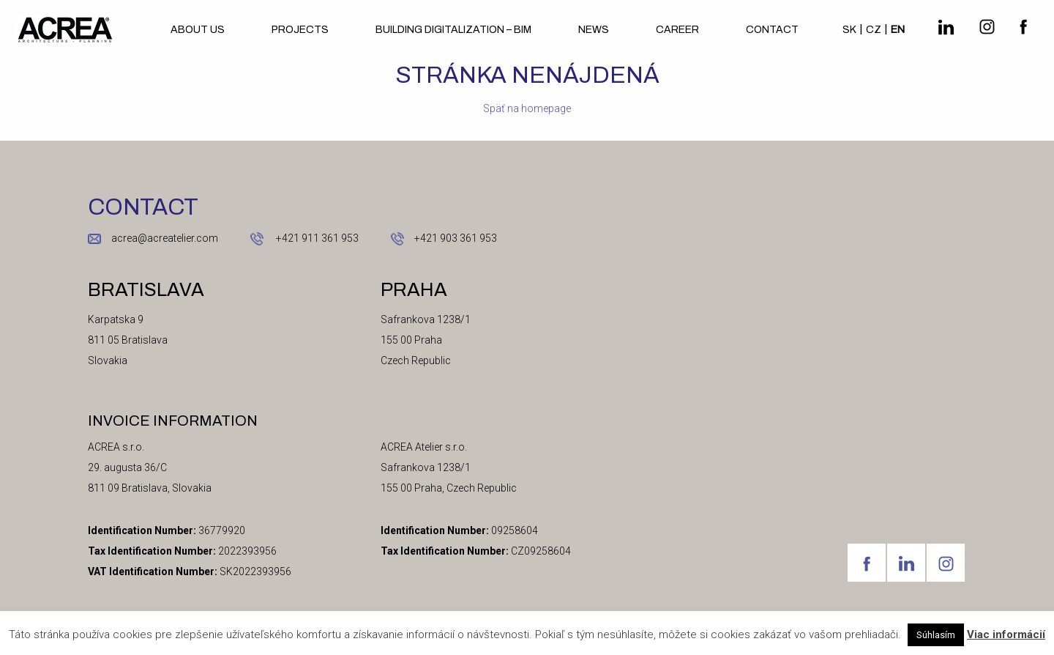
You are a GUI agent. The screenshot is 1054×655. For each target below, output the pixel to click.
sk (849, 29)
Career (677, 29)
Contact (772, 29)
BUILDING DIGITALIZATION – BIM (453, 29)
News (593, 29)
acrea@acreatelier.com (164, 238)
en (898, 29)
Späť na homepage (527, 108)
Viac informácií (1006, 634)
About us (198, 29)
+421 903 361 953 (455, 238)
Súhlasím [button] (935, 634)
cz (873, 29)
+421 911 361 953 (316, 238)
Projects (300, 29)
